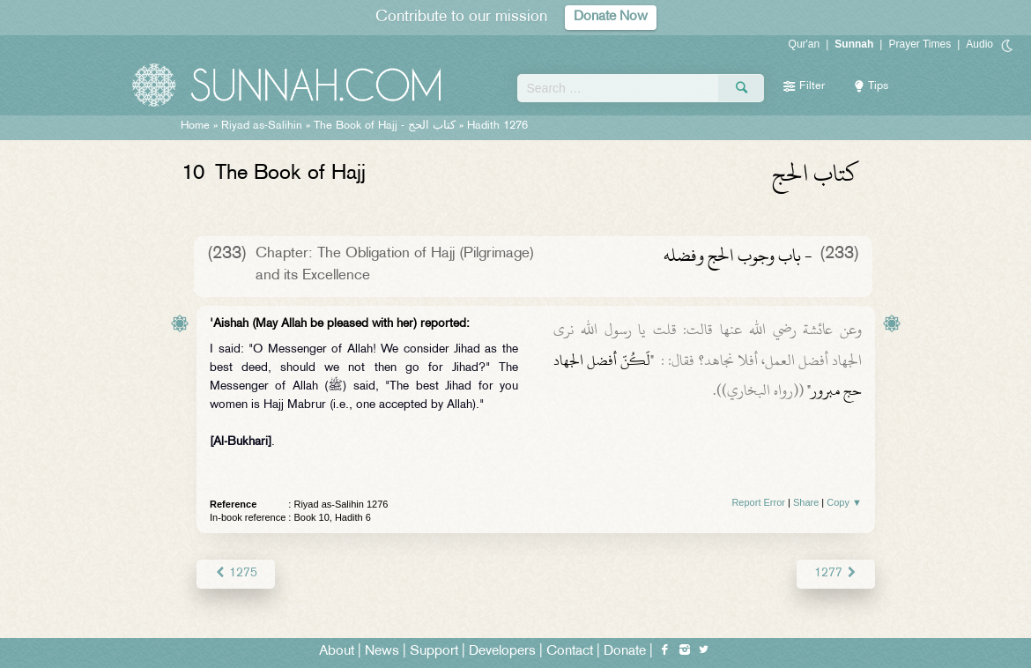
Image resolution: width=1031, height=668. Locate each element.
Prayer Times (919, 44)
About (336, 651)
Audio (979, 44)
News (382, 651)
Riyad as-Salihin (261, 126)
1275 (235, 573)
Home (195, 126)
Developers (502, 651)
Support (434, 651)
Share (806, 502)
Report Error (758, 502)
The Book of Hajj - (385, 126)
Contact (569, 651)
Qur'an (804, 44)
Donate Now (611, 17)
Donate (625, 651)
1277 (835, 573)
